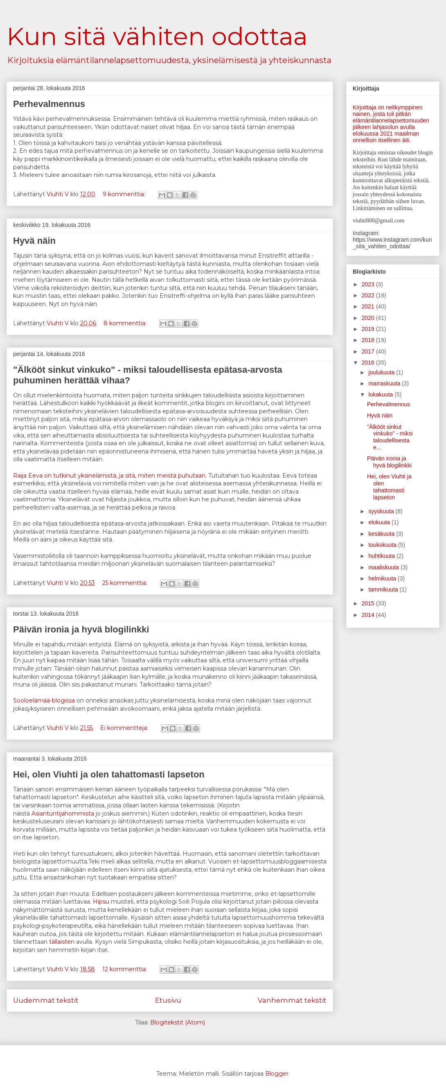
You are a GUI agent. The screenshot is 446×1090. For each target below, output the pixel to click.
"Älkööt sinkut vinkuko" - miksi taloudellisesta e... (390, 437)
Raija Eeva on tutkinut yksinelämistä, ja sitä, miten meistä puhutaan (109, 475)
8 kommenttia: (126, 323)
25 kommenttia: (125, 583)
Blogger (276, 1073)
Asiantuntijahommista (63, 813)
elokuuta (380, 522)
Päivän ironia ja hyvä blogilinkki (81, 629)
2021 (369, 306)
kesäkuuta (382, 533)
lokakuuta (381, 394)
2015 (369, 603)
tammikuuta (383, 589)
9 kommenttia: (125, 194)
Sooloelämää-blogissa (44, 700)
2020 (369, 318)
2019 (369, 329)
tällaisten (61, 941)
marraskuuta (385, 383)
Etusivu (168, 1000)
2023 (369, 284)
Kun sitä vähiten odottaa (157, 36)
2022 (369, 295)
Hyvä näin (34, 241)
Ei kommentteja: (125, 728)
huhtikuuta (382, 556)
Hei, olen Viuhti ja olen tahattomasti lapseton (109, 774)
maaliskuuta (384, 567)
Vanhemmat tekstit (292, 1000)
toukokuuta (383, 545)
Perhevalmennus (49, 104)
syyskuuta (381, 511)
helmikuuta (383, 578)
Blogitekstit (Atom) (177, 1022)
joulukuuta (382, 372)
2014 (369, 615)
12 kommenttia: (125, 969)
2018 (369, 340)
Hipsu (101, 901)
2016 (369, 362)
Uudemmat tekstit (46, 1000)
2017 (369, 351)
